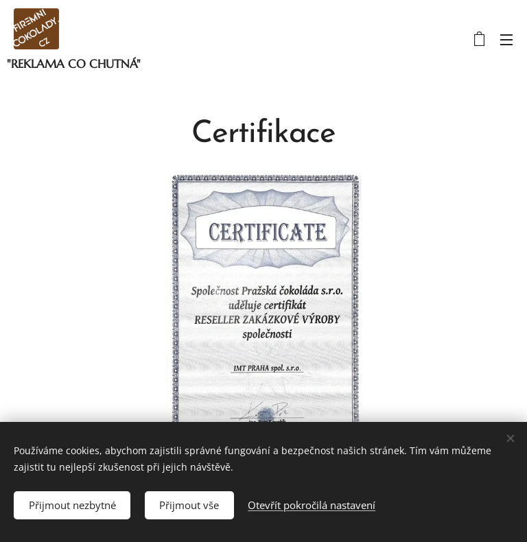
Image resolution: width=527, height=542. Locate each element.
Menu (506, 39)
